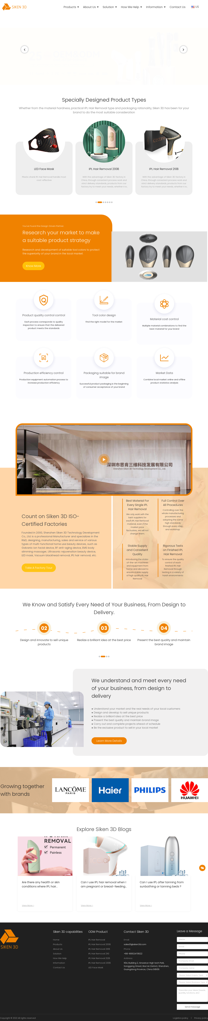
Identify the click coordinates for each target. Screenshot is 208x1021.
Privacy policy (201, 1018)
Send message (192, 1006)
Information (154, 7)
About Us (89, 7)
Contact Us (177, 7)
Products (70, 7)
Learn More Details (109, 741)
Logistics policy (180, 1018)
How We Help (130, 7)
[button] (183, 49)
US (195, 7)
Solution (108, 7)
